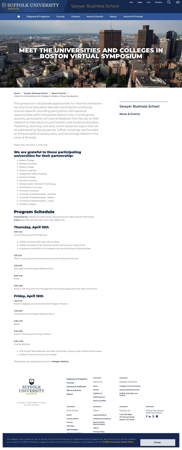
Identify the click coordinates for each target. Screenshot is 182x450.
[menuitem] (18, 16)
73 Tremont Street (126, 417)
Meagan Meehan (60, 361)
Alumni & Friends (133, 16)
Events (96, 390)
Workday (70, 426)
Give (148, 2)
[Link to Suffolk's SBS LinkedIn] (150, 416)
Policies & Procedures (102, 419)
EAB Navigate (72, 430)
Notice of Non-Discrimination (99, 423)
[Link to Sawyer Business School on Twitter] (153, 416)
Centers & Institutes (76, 386)
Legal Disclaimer (99, 415)
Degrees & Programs (38, 16)
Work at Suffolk (99, 401)
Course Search (73, 419)
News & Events (95, 16)
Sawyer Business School (36, 93)
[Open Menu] (178, 2)
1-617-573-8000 (125, 414)
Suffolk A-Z (97, 393)
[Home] (18, 16)
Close (157, 442)
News (95, 386)
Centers (75, 16)
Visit (131, 2)
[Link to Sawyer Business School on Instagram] (157, 416)
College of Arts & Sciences (129, 386)
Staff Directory (99, 397)
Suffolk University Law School (128, 394)
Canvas (70, 422)
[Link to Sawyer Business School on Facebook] (146, 416)
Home (17, 93)
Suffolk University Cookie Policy (118, 442)
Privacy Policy (99, 432)
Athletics (158, 2)
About (113, 16)
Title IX (96, 428)
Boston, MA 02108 (126, 420)
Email (69, 415)
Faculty (60, 16)
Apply (139, 2)
